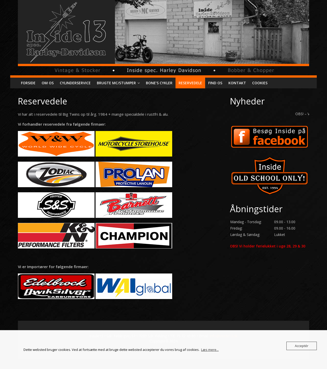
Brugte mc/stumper (116, 82)
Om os (48, 82)
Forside (28, 82)
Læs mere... (210, 349)
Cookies (259, 82)
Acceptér (301, 345)
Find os (215, 82)
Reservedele (190, 82)
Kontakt (237, 82)
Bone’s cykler (159, 82)
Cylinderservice (75, 82)
